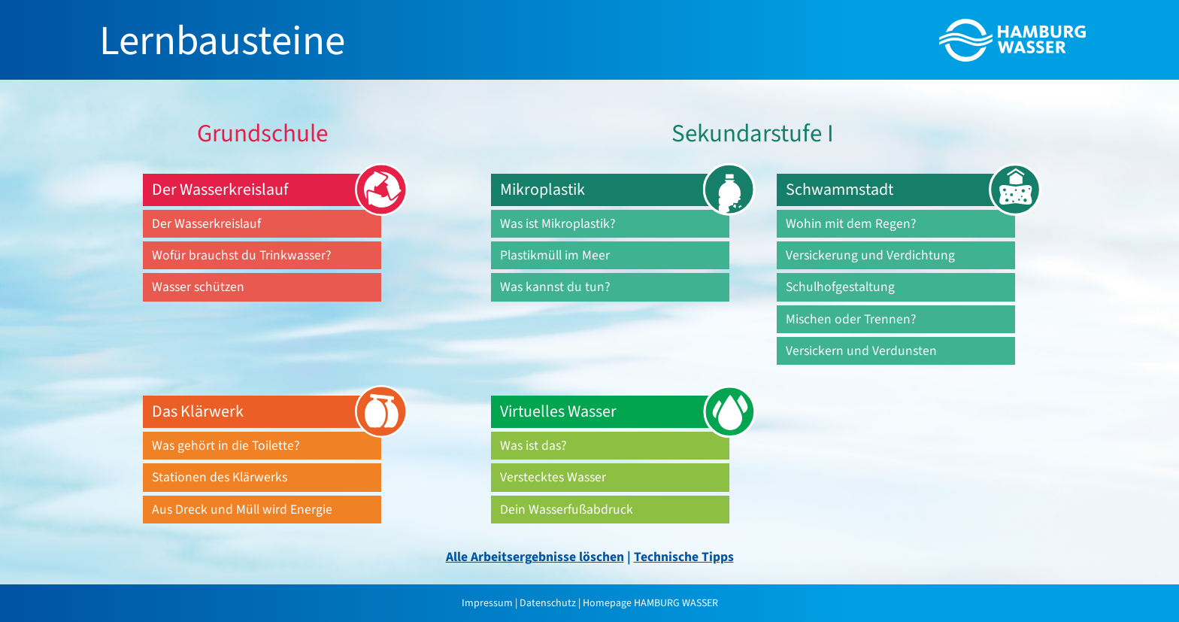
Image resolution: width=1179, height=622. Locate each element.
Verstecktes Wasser (553, 477)
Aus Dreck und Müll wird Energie (242, 509)
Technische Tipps (684, 557)
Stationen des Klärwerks (219, 477)
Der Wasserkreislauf (206, 223)
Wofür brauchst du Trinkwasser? (241, 255)
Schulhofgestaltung (840, 287)
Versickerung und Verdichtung (870, 255)
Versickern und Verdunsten (861, 350)
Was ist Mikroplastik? (557, 223)
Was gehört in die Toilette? (225, 445)
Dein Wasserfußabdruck (566, 509)
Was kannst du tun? (555, 287)
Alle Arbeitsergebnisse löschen (535, 557)
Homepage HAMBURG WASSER (650, 603)
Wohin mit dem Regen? (851, 223)
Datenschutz (548, 603)
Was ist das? (533, 445)
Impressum (488, 603)
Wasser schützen (198, 287)
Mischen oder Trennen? (851, 319)
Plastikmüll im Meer (555, 255)
